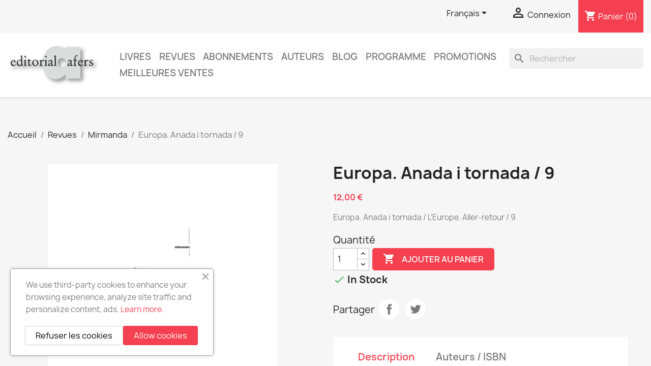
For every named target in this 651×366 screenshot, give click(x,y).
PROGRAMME (396, 56)
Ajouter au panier (433, 259)
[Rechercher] (576, 58)
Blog (345, 56)
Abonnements (238, 56)
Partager (389, 309)
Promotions (465, 56)
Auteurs (302, 56)
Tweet (415, 309)
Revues (177, 56)
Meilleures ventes (167, 73)
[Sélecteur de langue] (468, 14)
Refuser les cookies (74, 335)
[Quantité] (345, 259)
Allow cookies (160, 335)
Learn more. (142, 309)
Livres (135, 56)
